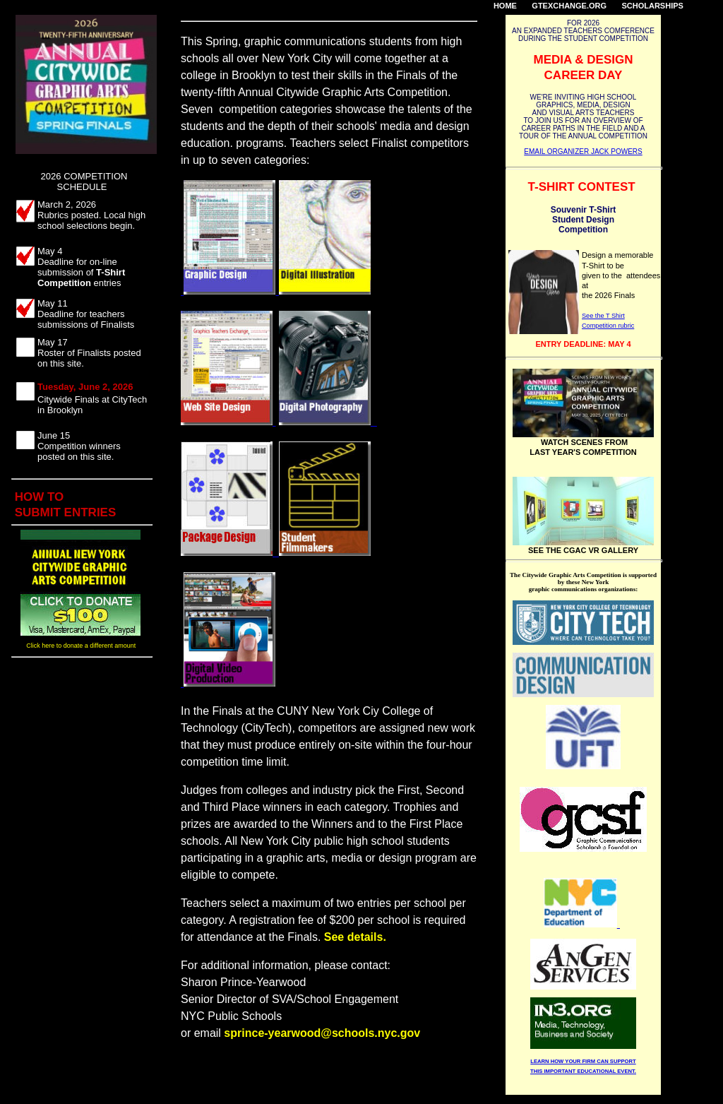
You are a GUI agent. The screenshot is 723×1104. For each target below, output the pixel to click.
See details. (355, 937)
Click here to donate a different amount (81, 645)
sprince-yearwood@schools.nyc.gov (322, 1033)
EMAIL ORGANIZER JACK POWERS (583, 151)
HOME (505, 5)
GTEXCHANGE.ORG (569, 5)
